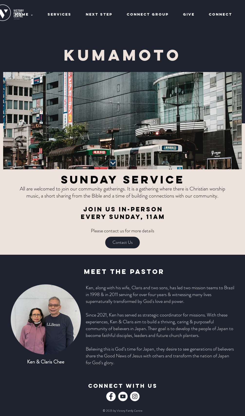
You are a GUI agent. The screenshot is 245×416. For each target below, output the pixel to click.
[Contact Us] (122, 242)
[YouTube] (123, 396)
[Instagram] (135, 396)
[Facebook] (111, 396)
